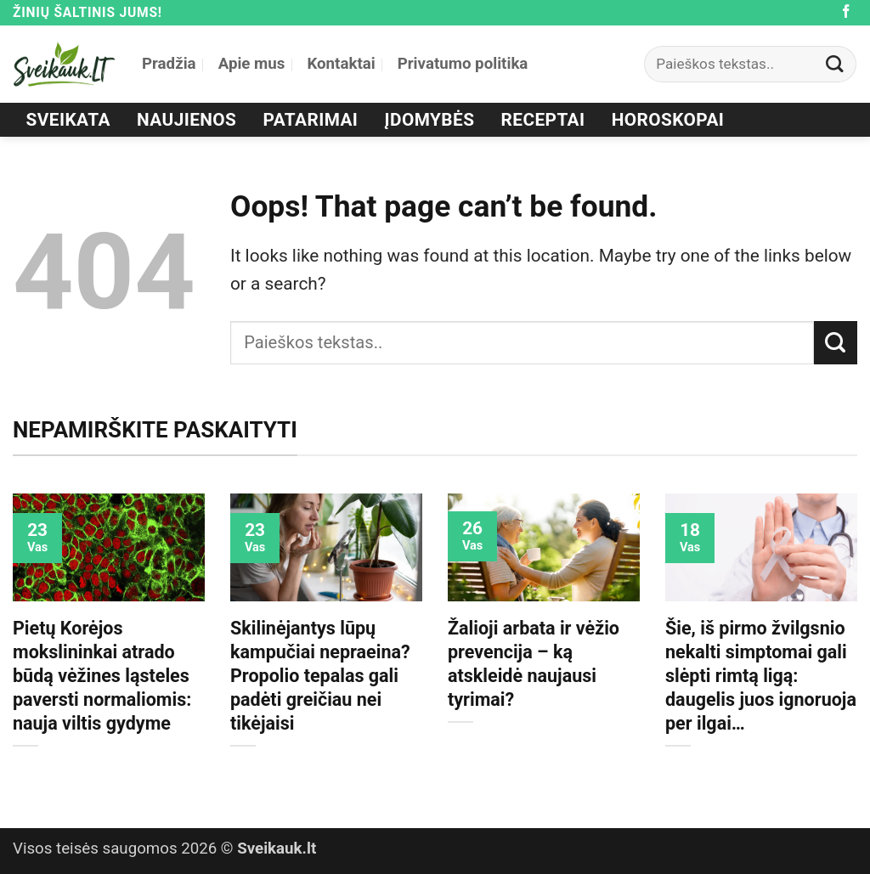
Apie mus (251, 63)
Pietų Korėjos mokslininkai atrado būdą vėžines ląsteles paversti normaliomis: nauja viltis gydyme (102, 675)
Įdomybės (430, 120)
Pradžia (169, 63)
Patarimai (311, 120)
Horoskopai (668, 120)
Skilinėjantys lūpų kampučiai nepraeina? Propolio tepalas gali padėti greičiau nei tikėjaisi (320, 675)
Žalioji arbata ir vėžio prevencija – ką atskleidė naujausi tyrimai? (533, 663)
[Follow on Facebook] (846, 12)
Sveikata (68, 120)
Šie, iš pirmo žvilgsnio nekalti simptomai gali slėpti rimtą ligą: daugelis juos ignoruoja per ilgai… (760, 675)
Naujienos (186, 120)
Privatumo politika (463, 63)
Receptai (543, 120)
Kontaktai (341, 63)
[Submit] (835, 64)
